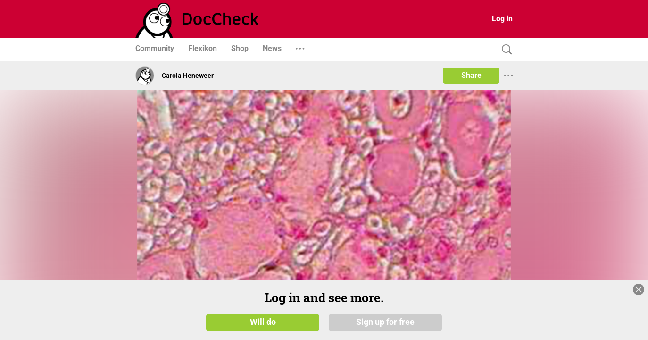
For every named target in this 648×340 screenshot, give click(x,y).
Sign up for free (385, 322)
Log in (502, 18)
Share (471, 75)
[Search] (505, 50)
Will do (263, 322)
